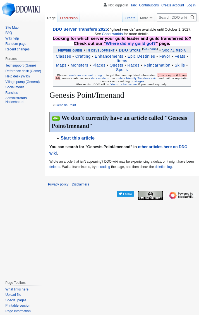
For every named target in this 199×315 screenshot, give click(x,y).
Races (134, 65)
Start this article (78, 137)
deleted (54, 167)
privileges (138, 81)
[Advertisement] (23, 191)
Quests (116, 65)
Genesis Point (66, 105)
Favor (165, 56)
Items (122, 60)
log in (102, 75)
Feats (179, 56)
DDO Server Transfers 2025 (80, 29)
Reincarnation (157, 65)
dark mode (98, 78)
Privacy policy (58, 184)
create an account (80, 75)
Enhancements (109, 56)
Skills (180, 65)
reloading (103, 167)
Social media (174, 50)
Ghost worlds (112, 34)
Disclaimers (80, 184)
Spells (122, 69)
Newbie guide (70, 50)
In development (101, 50)
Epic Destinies (141, 56)
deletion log (163, 167)
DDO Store (130, 50)
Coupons (150, 48)
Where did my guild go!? (131, 43)
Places (98, 65)
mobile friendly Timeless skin (136, 78)
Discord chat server (123, 84)
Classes (63, 56)
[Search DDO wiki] (177, 17)
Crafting (83, 56)
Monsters (79, 65)
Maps (61, 65)
